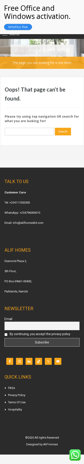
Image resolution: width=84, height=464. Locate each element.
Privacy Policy (16, 395)
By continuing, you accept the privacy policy (37, 334)
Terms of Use (17, 402)
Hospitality (15, 409)
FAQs (11, 388)
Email (8, 319)
